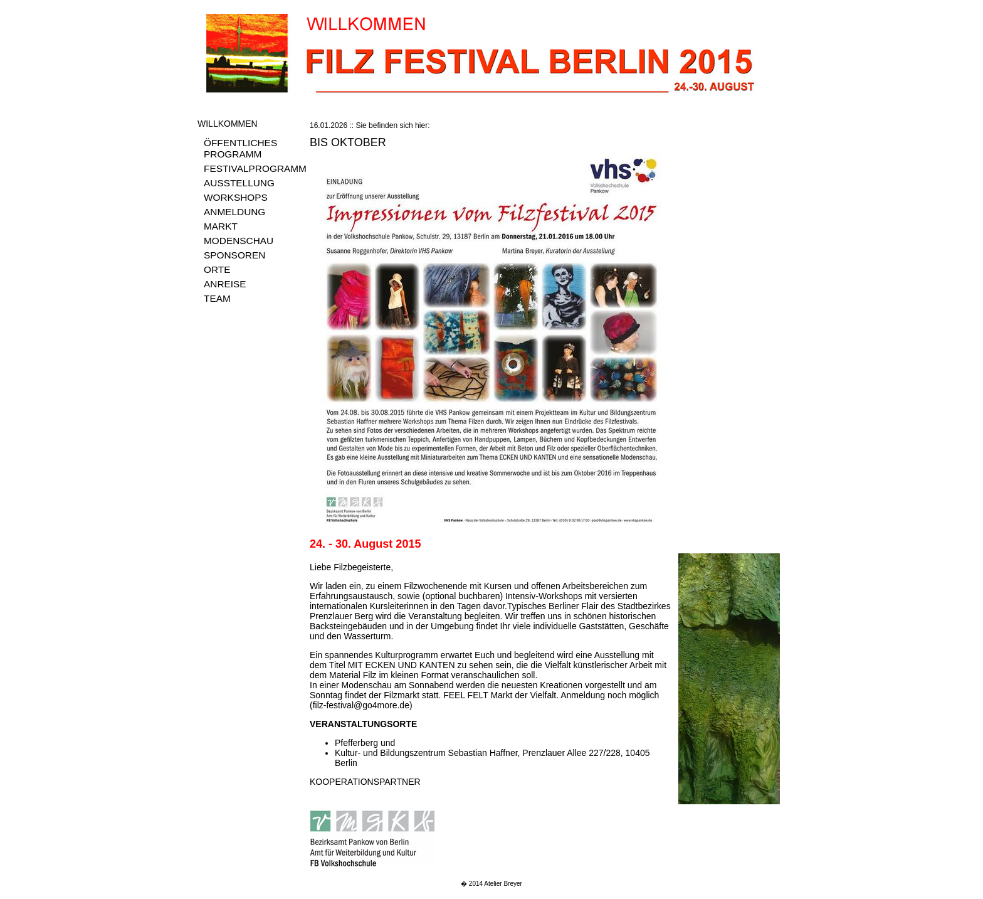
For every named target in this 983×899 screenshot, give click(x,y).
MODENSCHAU (238, 240)
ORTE (217, 269)
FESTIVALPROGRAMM (255, 168)
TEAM (217, 298)
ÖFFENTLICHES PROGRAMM (240, 148)
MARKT (221, 226)
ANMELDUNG (234, 211)
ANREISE (225, 284)
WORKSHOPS (236, 197)
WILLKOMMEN (227, 124)
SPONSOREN (234, 255)
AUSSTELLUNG (239, 183)
